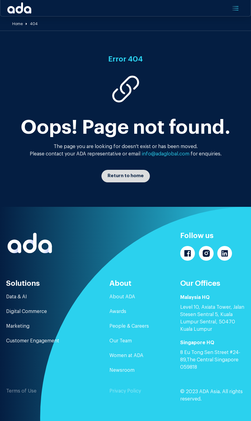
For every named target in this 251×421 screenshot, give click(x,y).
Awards (117, 311)
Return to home (126, 175)
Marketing (17, 326)
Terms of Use (21, 391)
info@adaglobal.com (165, 153)
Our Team (120, 340)
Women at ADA (126, 355)
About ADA (122, 296)
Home (17, 24)
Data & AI (16, 296)
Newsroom (122, 370)
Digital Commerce (26, 311)
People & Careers (129, 326)
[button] (235, 8)
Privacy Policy (125, 391)
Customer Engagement (32, 340)
